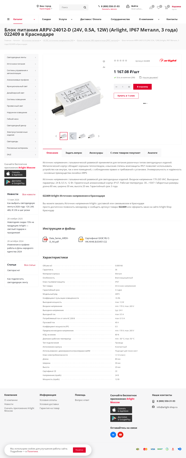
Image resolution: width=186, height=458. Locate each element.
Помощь (80, 395)
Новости (8, 404)
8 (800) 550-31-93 (110, 6)
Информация (48, 395)
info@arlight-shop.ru (167, 407)
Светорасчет (13, 270)
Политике (32, 451)
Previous (56, 136)
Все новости (28, 194)
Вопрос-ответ (82, 400)
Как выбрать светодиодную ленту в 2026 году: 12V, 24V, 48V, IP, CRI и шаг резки (21, 206)
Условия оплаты (48, 400)
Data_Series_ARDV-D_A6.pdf (58, 240)
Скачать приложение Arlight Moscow (19, 409)
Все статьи (29, 265)
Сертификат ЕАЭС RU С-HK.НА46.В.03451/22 (97, 240)
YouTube (120, 435)
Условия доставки (49, 404)
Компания (10, 395)
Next (99, 136)
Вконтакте (113, 435)
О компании (11, 400)
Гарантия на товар (49, 408)
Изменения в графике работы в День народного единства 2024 (20, 248)
